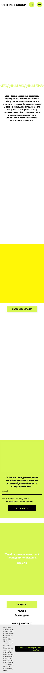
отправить (22, 508)
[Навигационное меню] (39, 4)
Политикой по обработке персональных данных (8, 667)
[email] (22, 491)
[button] (32, 4)
